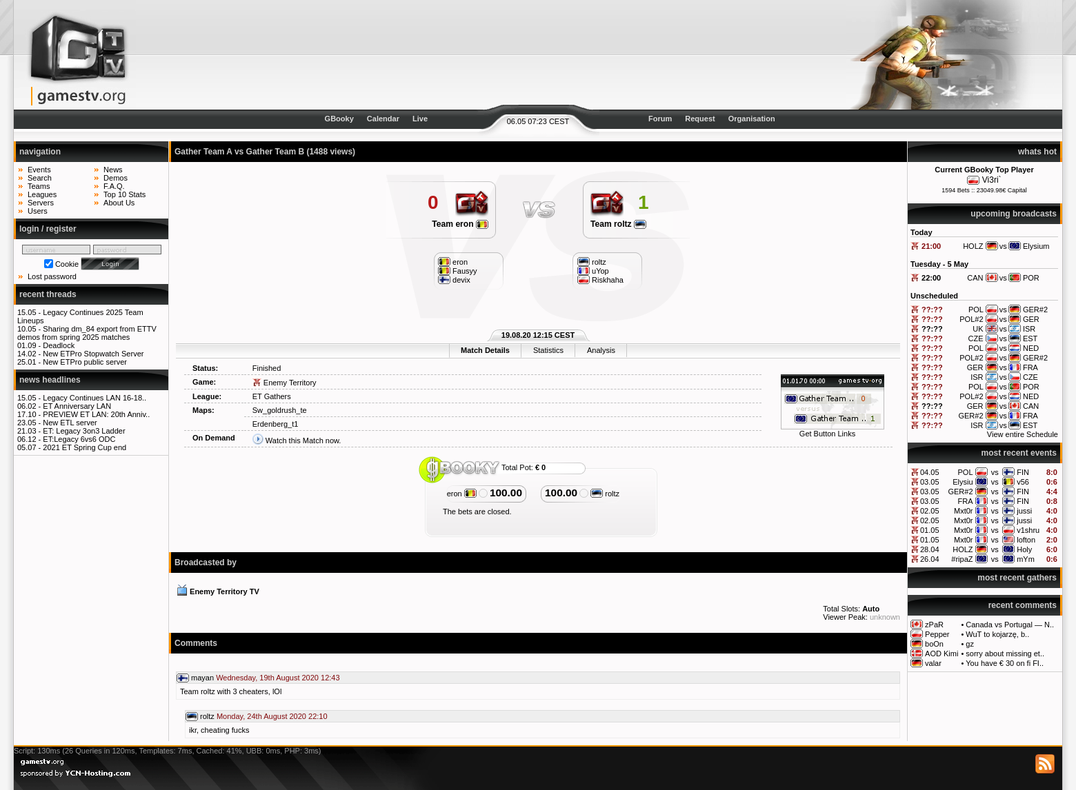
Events (39, 169)
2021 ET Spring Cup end (84, 447)
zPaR (934, 624)
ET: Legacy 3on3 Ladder (84, 431)
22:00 (931, 278)
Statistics (548, 350)
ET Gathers (271, 396)
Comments (196, 643)
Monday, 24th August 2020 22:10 (272, 716)
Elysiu (963, 482)
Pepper (937, 634)
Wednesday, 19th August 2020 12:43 (277, 677)
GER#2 (960, 491)
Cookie (67, 264)
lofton (1026, 540)
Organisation (751, 118)
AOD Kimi (941, 653)
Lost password (52, 276)
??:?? (932, 309)
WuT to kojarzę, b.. (997, 634)
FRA (965, 501)
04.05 (929, 472)
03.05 (929, 482)
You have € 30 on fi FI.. (1005, 663)
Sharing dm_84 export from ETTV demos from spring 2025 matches (87, 333)
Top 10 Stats (124, 194)
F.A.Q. (114, 186)
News (113, 169)
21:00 (931, 246)
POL (965, 472)
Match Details (485, 350)
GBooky (339, 118)
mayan (202, 677)
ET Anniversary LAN (77, 406)
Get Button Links (827, 433)
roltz (604, 493)
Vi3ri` (992, 180)
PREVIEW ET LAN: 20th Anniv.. (96, 414)
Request (700, 118)
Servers (41, 203)
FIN (1023, 472)
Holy (1024, 549)
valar (933, 663)
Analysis (601, 350)
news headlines (50, 380)
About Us (118, 203)
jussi (1024, 511)
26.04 (929, 559)
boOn (934, 644)
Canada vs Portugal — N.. (1010, 624)
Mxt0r (963, 511)
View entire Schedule (1022, 434)
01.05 (929, 530)
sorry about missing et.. (1005, 653)
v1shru (1028, 530)
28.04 (929, 549)
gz (970, 644)
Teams (39, 186)
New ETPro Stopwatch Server (93, 354)
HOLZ (963, 549)
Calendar (383, 118)
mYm (1026, 559)
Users (38, 211)
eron (462, 493)
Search (40, 178)
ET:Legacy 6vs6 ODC (79, 439)
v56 (1023, 482)
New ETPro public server (85, 362)
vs (995, 472)
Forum (660, 118)
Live (420, 118)
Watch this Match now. (303, 440)
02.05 (929, 511)
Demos (115, 178)
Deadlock (58, 345)
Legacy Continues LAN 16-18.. (94, 398)
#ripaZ (962, 559)
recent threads (48, 294)
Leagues (42, 194)
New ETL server (70, 422)
